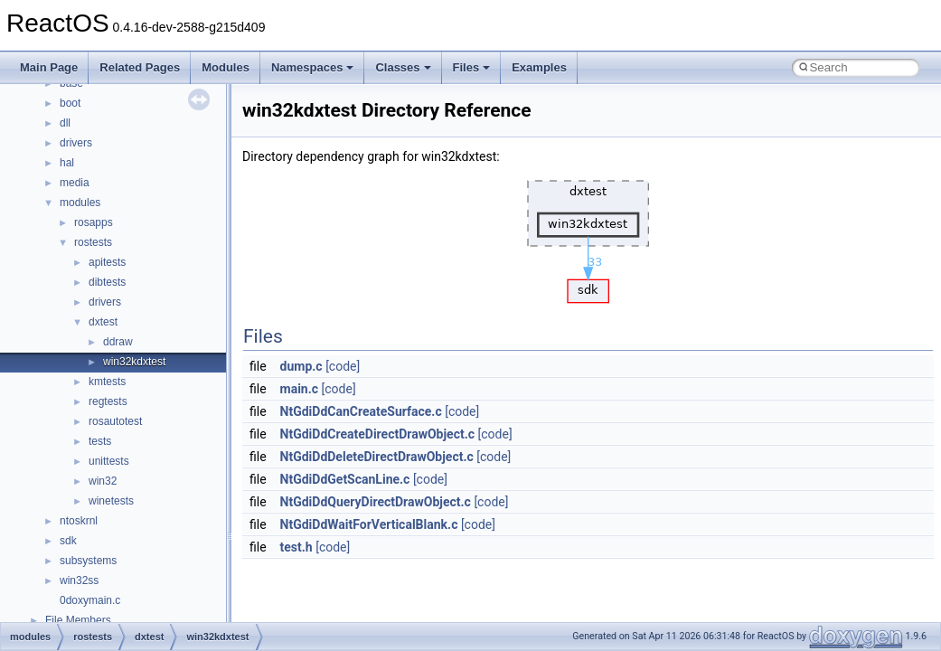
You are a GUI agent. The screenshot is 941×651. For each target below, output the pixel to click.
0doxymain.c (90, 600)
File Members (78, 620)
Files (472, 67)
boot (70, 103)
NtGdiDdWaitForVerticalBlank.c (369, 524)
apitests (107, 262)
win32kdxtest (134, 361)
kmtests (107, 381)
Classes (402, 67)
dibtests (107, 282)
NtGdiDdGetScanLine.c (345, 479)
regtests (108, 401)
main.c (299, 389)
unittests (109, 461)
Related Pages (139, 67)
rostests (93, 242)
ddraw (118, 341)
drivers (76, 143)
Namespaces (312, 67)
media (74, 182)
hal (67, 162)
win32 (103, 481)
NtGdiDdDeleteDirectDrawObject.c (377, 456)
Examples (539, 67)
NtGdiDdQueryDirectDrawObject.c (375, 502)
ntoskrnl (79, 520)
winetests (111, 501)
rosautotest (115, 421)
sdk (68, 540)
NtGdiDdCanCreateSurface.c (361, 411)
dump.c (301, 366)
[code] (342, 366)
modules (80, 202)
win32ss (79, 580)
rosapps (93, 222)
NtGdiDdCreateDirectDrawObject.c (377, 434)
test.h (296, 547)
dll (65, 123)
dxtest (103, 322)
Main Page (49, 67)
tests (100, 441)
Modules (225, 67)
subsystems (88, 560)
